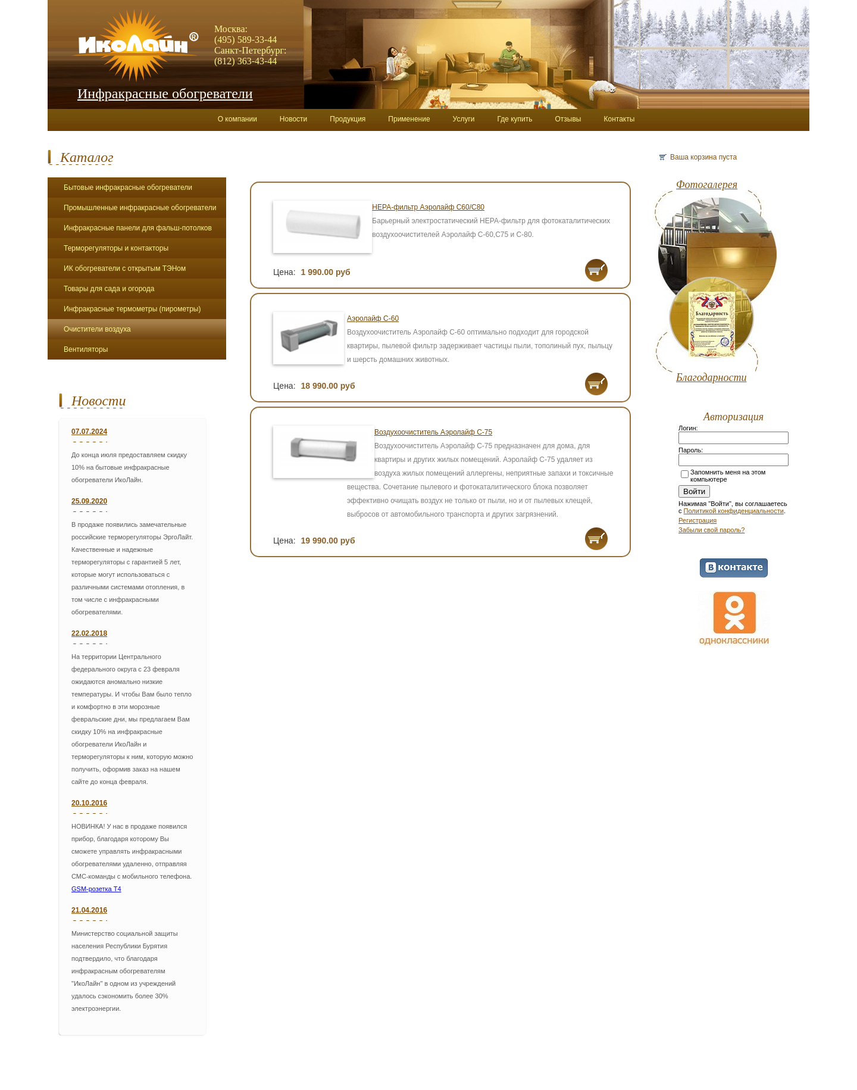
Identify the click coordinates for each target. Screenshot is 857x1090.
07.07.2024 (89, 431)
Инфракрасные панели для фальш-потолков (138, 228)
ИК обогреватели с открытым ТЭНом (125, 268)
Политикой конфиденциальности (734, 510)
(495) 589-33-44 (245, 40)
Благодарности (711, 377)
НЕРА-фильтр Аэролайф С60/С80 (428, 207)
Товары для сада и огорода (109, 289)
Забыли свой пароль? (711, 529)
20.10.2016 (89, 803)
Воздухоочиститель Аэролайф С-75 (433, 432)
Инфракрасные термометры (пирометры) (132, 309)
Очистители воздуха (97, 329)
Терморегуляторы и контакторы (116, 248)
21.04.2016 (89, 910)
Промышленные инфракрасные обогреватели (140, 208)
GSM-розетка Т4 (96, 888)
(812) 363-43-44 (245, 61)
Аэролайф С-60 (373, 318)
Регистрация (697, 520)
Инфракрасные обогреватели (165, 93)
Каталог (87, 157)
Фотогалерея (706, 184)
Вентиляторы (86, 349)
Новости (98, 400)
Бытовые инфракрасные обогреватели (128, 187)
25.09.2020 (89, 501)
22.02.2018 (89, 633)
